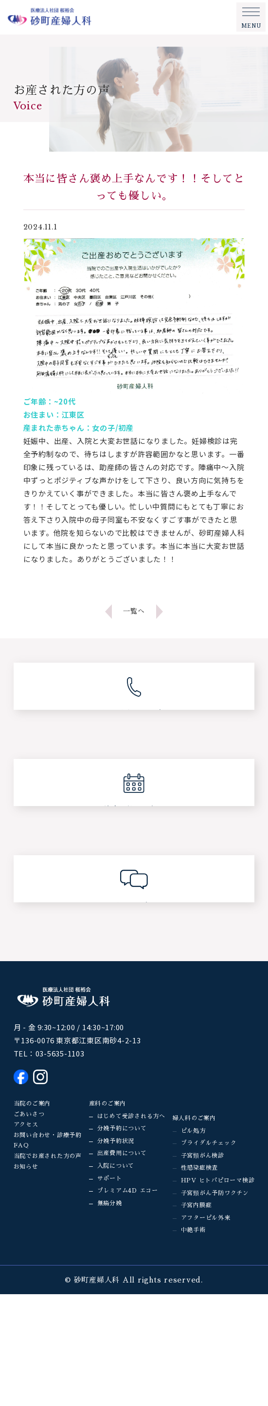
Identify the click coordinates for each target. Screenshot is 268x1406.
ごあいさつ (29, 1114)
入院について (116, 1166)
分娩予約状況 (116, 1141)
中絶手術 (193, 1230)
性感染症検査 (199, 1168)
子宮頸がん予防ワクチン (215, 1193)
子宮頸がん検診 (202, 1156)
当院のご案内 (32, 1104)
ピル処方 (193, 1131)
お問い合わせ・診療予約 (48, 1135)
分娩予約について (122, 1128)
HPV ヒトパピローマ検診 (218, 1180)
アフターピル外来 (206, 1218)
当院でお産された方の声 (48, 1156)
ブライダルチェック (209, 1143)
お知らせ (26, 1167)
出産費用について (122, 1153)
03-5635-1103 (60, 1053)
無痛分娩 (109, 1203)
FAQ (21, 1145)
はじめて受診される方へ (131, 1116)
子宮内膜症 (196, 1205)
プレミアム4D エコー (127, 1191)
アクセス (26, 1124)
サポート (109, 1178)
